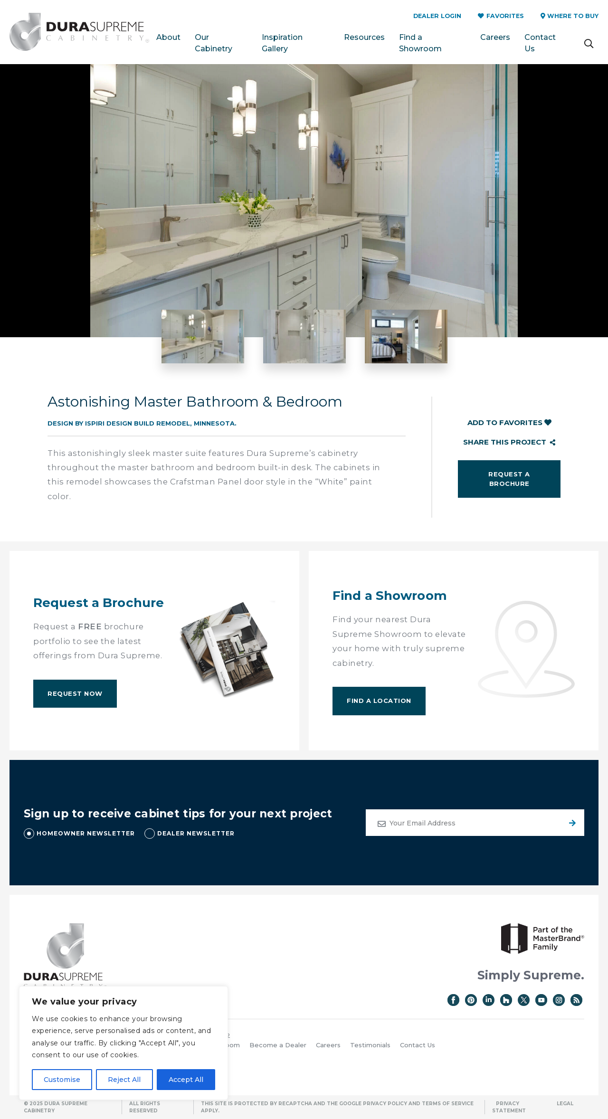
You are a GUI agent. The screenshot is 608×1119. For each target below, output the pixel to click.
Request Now (75, 693)
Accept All (186, 1079)
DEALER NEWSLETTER (196, 833)
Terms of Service (448, 1103)
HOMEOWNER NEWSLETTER (86, 833)
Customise (62, 1079)
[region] (123, 1043)
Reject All (124, 1079)
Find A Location (379, 700)
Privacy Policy (385, 1103)
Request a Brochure (509, 478)
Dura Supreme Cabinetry (79, 32)
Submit (571, 822)
